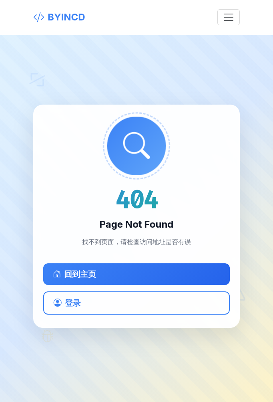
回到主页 (74, 274)
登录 (67, 303)
